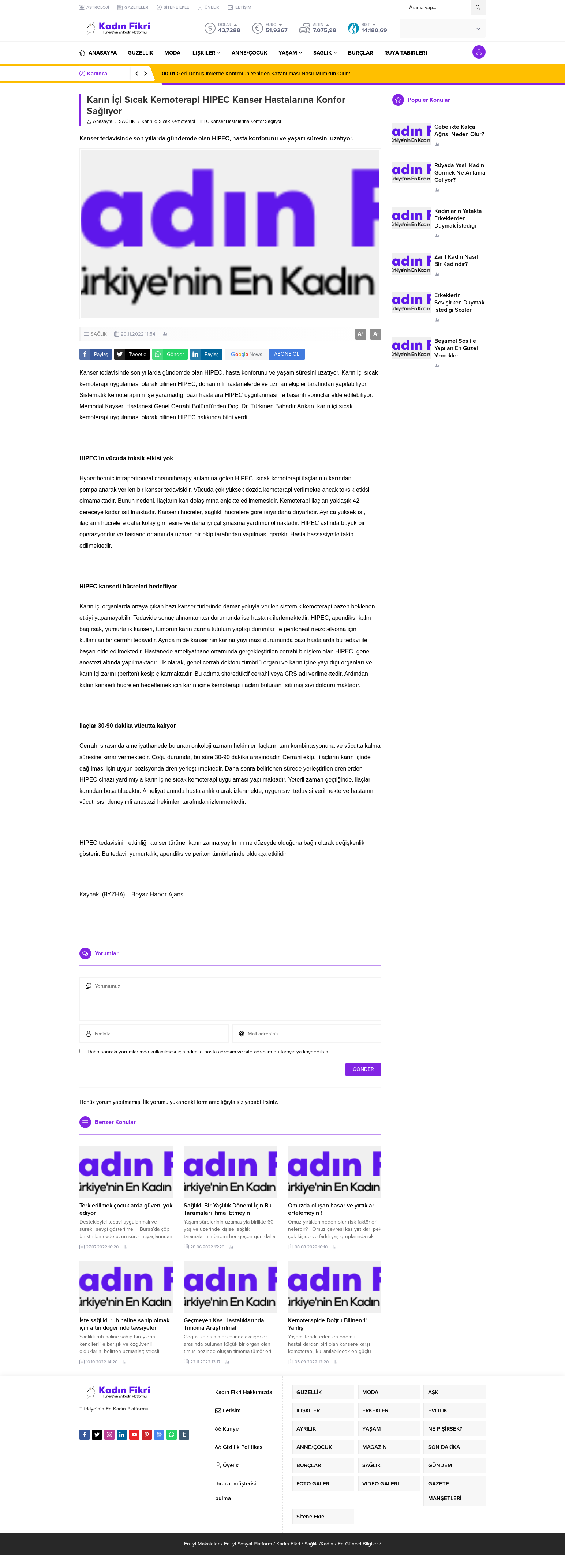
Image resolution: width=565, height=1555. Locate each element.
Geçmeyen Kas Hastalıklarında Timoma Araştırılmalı (224, 1324)
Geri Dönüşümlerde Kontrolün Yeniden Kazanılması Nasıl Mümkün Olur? (256, 73)
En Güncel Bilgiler (358, 1544)
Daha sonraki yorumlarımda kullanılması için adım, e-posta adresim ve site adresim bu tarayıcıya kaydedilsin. (208, 1052)
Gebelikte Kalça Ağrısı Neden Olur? (459, 130)
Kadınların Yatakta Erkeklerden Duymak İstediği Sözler (458, 222)
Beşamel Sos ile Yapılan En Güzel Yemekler (456, 348)
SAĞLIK (127, 121)
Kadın (327, 1544)
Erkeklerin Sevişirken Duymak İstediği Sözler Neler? (459, 306)
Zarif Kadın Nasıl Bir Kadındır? (456, 260)
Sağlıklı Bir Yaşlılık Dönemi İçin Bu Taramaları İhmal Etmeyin (228, 1209)
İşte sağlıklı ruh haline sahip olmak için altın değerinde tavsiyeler (124, 1324)
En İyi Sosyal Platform (248, 1544)
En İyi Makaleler (202, 1544)
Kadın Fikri (288, 1544)
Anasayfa (99, 121)
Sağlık (311, 1544)
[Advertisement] (230, 920)
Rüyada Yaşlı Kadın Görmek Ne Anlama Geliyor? (460, 173)
